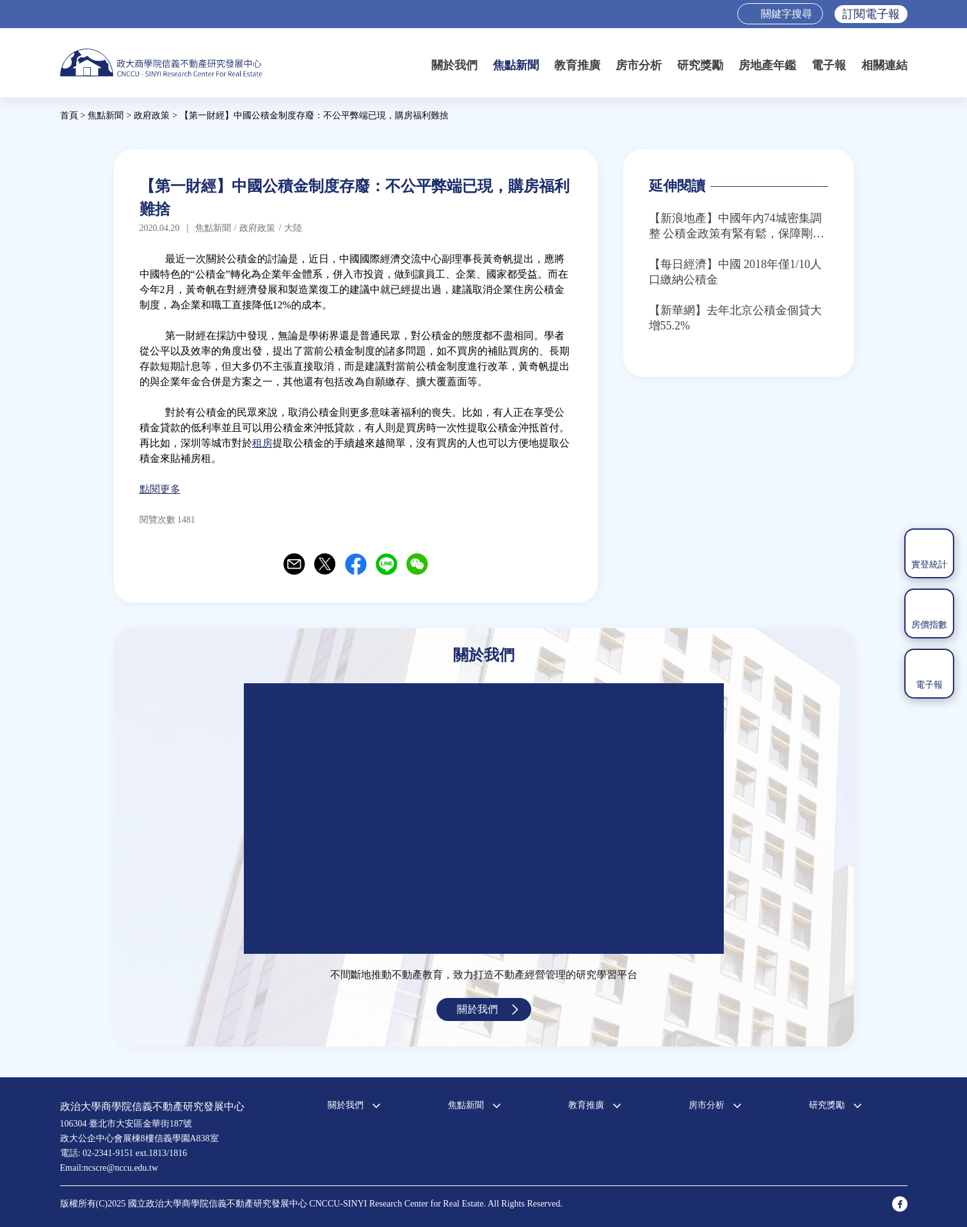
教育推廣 (577, 65)
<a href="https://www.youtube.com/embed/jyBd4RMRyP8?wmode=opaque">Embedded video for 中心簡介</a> (484, 818)
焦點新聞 (516, 65)
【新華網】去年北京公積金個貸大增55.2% (735, 318)
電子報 (828, 65)
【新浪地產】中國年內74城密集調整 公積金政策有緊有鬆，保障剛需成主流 (737, 226)
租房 (262, 443)
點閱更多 (160, 489)
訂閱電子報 (871, 14)
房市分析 (639, 65)
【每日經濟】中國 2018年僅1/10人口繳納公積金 (735, 272)
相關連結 (884, 65)
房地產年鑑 (767, 65)
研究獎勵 (700, 65)
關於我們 (454, 65)
